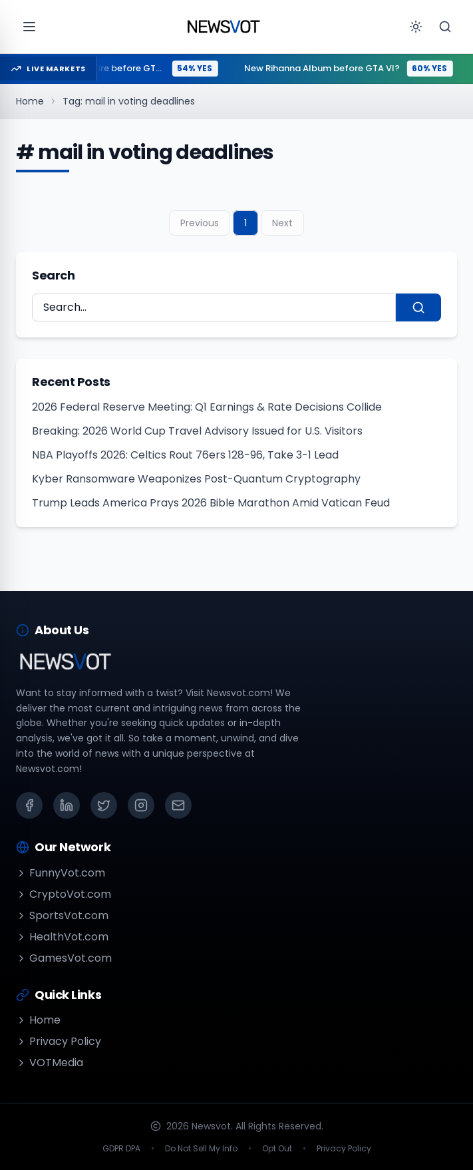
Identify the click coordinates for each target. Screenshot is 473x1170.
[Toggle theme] (416, 27)
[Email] (178, 805)
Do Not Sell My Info (201, 1148)
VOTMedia (49, 1062)
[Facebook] (29, 805)
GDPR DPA (121, 1148)
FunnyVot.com (60, 872)
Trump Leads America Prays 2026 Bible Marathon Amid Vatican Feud (211, 502)
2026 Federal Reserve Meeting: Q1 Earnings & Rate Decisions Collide (207, 407)
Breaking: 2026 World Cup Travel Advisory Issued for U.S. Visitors (197, 431)
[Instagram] (141, 805)
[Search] (445, 27)
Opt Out (277, 1148)
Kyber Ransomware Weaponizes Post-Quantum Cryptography (196, 479)
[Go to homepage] (223, 26)
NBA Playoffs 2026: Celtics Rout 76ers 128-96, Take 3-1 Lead (185, 455)
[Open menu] (29, 26)
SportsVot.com (62, 915)
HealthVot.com (62, 936)
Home (30, 101)
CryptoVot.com (63, 894)
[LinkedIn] (66, 805)
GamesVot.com (64, 958)
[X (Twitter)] (103, 805)
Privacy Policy (58, 1041)
